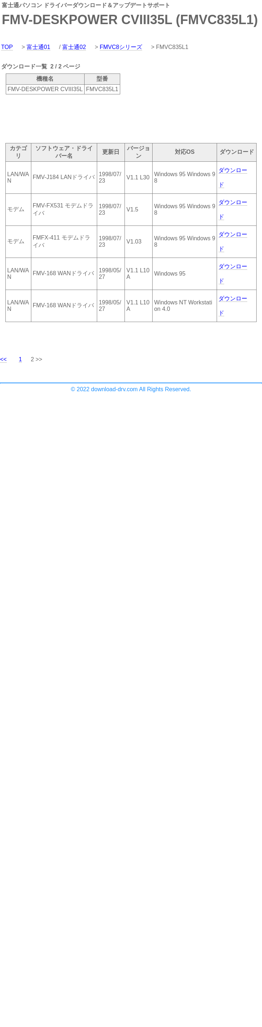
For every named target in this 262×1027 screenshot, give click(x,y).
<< (3, 359)
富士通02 (74, 47)
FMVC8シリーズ (121, 47)
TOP (7, 47)
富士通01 (38, 47)
